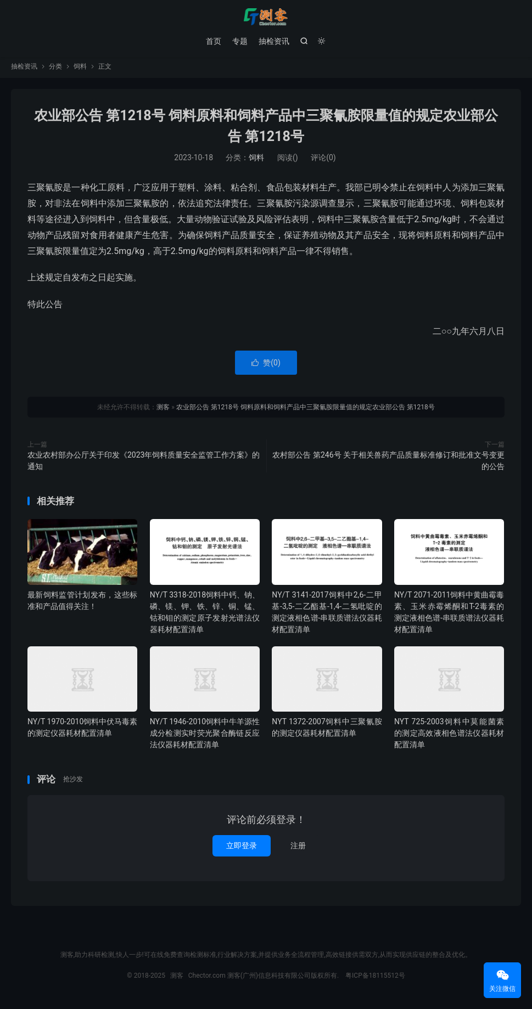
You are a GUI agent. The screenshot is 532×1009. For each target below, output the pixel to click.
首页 (213, 41)
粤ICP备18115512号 (375, 978)
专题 (240, 41)
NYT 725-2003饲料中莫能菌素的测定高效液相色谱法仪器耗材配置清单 (449, 736)
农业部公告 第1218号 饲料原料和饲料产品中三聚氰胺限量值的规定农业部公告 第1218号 (305, 409)
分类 (55, 69)
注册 (298, 847)
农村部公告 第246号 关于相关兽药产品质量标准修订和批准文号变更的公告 (388, 463)
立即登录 (241, 847)
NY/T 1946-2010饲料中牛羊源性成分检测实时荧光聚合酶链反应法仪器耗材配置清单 (205, 736)
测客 (266, 17)
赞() (266, 364)
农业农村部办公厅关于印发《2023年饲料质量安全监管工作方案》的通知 (143, 463)
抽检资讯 (274, 41)
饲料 (80, 69)
